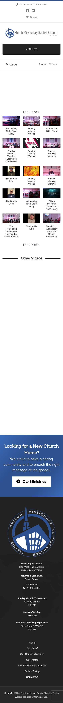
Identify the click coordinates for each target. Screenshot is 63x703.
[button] (35, 112)
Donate (31, 17)
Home (42, 64)
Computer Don (40, 697)
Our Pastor (32, 660)
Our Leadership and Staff (32, 665)
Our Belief (32, 648)
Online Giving (32, 671)
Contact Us (32, 677)
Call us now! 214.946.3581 (31, 4)
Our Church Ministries (32, 654)
